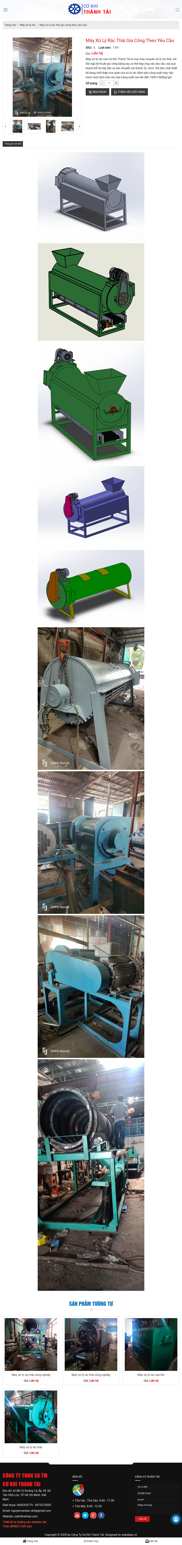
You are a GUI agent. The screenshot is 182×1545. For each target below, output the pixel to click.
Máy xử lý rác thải (31, 1447)
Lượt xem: (104, 47)
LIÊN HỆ (142, 1519)
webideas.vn (129, 1534)
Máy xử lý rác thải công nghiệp (31, 1375)
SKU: (89, 47)
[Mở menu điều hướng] (5, 9)
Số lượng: (92, 83)
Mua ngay (97, 92)
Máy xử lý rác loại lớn (151, 1375)
